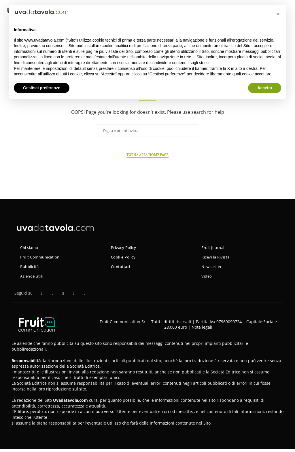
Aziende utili (33, 279)
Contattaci (121, 268)
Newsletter (212, 268)
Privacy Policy (125, 248)
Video (207, 279)
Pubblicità (30, 268)
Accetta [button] (264, 87)
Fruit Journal (214, 248)
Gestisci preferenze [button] (41, 87)
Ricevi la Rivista (217, 258)
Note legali (202, 330)
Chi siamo (30, 248)
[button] (278, 13)
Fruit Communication (42, 258)
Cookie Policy (124, 258)
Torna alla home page (147, 154)
